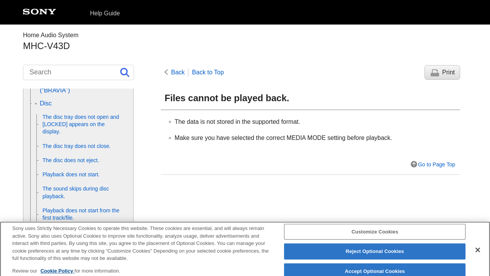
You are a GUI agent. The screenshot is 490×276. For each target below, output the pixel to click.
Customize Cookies (374, 235)
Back (178, 72)
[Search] (78, 72)
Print (448, 72)
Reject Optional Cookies (375, 255)
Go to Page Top (436, 164)
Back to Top (208, 72)
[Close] (477, 253)
